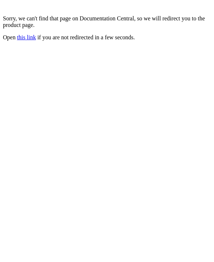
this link (26, 37)
